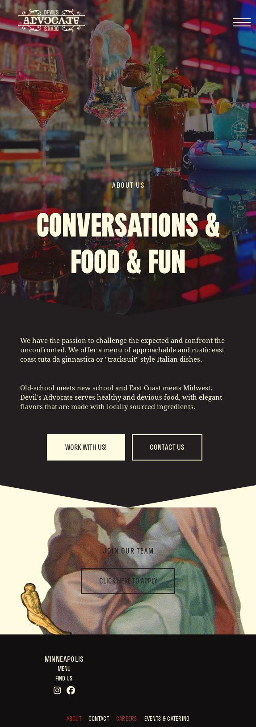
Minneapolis (64, 659)
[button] (241, 23)
